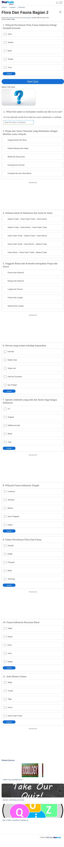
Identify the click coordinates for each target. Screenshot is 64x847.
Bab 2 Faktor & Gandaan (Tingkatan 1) (15, 820)
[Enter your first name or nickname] (18, 122)
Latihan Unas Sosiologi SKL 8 (12, 779)
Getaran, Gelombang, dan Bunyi (13, 800)
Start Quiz (32, 81)
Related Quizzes (8, 760)
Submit (9, 74)
